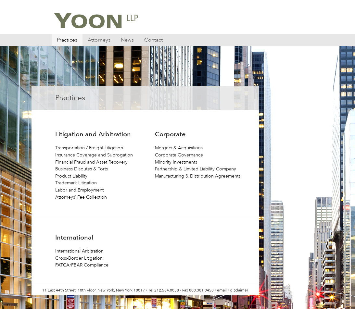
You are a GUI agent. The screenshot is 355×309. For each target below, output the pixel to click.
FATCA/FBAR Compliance (81, 265)
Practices (67, 40)
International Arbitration (79, 251)
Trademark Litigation (76, 183)
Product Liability (71, 176)
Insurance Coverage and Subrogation (94, 155)
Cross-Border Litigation (79, 258)
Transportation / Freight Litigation (89, 148)
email (222, 290)
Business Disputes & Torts (81, 169)
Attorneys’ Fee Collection (81, 197)
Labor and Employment (79, 190)
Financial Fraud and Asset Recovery (91, 162)
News (127, 40)
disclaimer (239, 290)
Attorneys (99, 40)
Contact (153, 40)
